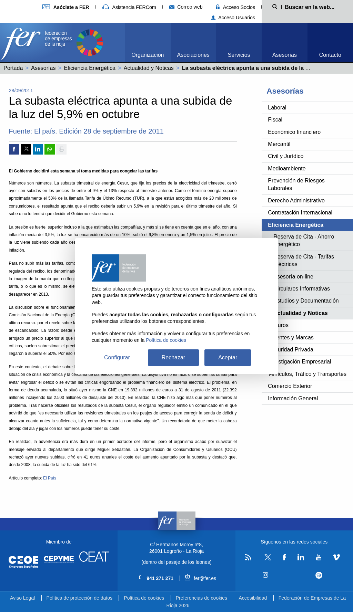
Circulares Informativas (301, 289)
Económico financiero (294, 132)
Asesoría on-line (293, 276)
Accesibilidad (253, 598)
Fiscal (275, 120)
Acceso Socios (235, 7)
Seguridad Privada (290, 349)
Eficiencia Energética (89, 68)
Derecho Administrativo (296, 200)
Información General (293, 398)
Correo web (186, 7)
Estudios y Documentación (306, 301)
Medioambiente (286, 168)
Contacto (330, 55)
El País (49, 478)
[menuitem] (147, 42)
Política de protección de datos (79, 598)
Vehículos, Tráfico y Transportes (307, 374)
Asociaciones (193, 55)
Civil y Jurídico (285, 156)
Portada (13, 68)
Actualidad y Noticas (149, 68)
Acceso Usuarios (233, 17)
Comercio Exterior (290, 386)
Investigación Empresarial (299, 362)
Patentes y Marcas (291, 337)
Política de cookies (144, 598)
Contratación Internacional (300, 212)
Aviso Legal (22, 598)
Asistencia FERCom (129, 7)
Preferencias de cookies (201, 598)
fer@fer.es (200, 578)
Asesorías (284, 55)
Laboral (277, 107)
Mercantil (279, 144)
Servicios (239, 55)
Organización (147, 55)
